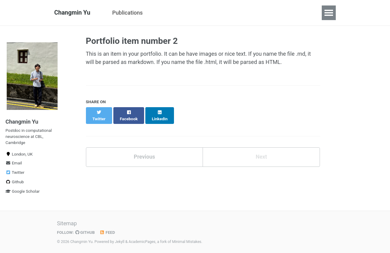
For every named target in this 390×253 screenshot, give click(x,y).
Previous (144, 150)
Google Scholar (22, 192)
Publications (127, 12)
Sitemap (67, 223)
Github (14, 183)
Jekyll (120, 242)
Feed (108, 232)
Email (13, 164)
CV (157, 12)
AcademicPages (142, 242)
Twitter (14, 173)
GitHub (85, 232)
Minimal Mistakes (187, 242)
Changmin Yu (72, 12)
